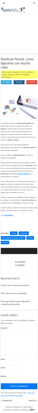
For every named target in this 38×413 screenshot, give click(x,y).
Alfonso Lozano (7, 72)
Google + (31, 82)
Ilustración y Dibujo (14, 74)
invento (30, 238)
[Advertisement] (19, 27)
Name (3, 359)
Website (3, 376)
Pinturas (5, 242)
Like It (19, 82)
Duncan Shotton (24, 174)
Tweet (6, 82)
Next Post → (33, 400)
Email (3, 368)
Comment (4, 328)
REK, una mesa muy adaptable (14, 293)
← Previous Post (6, 400)
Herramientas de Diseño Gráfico (13, 238)
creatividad (23, 233)
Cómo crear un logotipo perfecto (15, 285)
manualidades (24, 74)
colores (13, 233)
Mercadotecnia (6, 77)
